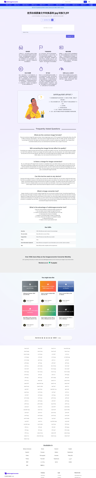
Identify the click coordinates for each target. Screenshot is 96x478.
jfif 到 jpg (26, 377)
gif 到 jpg (40, 362)
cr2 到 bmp (40, 354)
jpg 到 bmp (40, 389)
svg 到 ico (40, 421)
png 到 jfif (53, 406)
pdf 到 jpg (67, 400)
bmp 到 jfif (40, 348)
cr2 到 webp (26, 360)
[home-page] (11, 2)
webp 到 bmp (40, 432)
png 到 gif (27, 406)
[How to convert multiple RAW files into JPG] (48, 286)
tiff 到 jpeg (67, 427)
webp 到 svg (26, 438)
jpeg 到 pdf (67, 383)
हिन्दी (27, 462)
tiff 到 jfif (53, 427)
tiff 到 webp (67, 430)
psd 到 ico (40, 412)
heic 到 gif (67, 365)
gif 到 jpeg (27, 362)
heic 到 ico (40, 368)
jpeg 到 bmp (67, 380)
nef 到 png (40, 397)
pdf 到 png (26, 403)
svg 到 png (53, 424)
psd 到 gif (27, 412)
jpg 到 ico (67, 386)
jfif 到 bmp (27, 374)
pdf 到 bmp (53, 397)
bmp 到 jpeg (26, 351)
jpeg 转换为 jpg (40, 383)
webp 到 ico (26, 435)
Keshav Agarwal (29, 300)
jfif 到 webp (53, 377)
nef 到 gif (53, 392)
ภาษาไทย (42, 462)
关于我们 (59, 475)
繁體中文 (42, 465)
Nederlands (70, 452)
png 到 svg (40, 409)
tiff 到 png (40, 430)
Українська (56, 458)
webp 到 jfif (53, 432)
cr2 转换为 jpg (67, 357)
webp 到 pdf (67, 435)
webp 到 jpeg (67, 432)
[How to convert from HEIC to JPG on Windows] (66, 310)
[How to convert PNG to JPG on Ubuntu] (66, 286)
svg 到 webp (40, 424)
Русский (42, 458)
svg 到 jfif (26, 421)
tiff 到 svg (27, 432)
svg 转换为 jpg (26, 424)
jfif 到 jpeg (67, 374)
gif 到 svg (27, 365)
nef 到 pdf (67, 395)
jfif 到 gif (40, 374)
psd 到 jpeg (40, 415)
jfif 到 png (40, 377)
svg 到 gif (53, 418)
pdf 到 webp (40, 403)
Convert (70, 36)
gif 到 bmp (40, 360)
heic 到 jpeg (53, 368)
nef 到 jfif (26, 395)
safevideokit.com (78, 475)
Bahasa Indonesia (27, 449)
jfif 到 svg (26, 380)
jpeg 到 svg (53, 383)
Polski (27, 455)
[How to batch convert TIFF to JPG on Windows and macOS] (48, 310)
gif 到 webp (40, 365)
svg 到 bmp (67, 418)
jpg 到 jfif (26, 389)
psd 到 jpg (27, 415)
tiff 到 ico (26, 427)
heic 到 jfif (27, 368)
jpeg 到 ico (53, 380)
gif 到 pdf (53, 362)
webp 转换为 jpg (40, 435)
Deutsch (56, 449)
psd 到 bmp (53, 412)
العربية (70, 458)
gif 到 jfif (67, 360)
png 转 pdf (53, 409)
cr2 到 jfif (53, 354)
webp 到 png (53, 435)
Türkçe (27, 458)
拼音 (27, 465)
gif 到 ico (53, 360)
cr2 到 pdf (40, 357)
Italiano (56, 452)
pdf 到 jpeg (40, 400)
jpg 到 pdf (67, 389)
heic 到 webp (67, 371)
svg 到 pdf (67, 421)
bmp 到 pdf (53, 351)
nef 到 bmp (40, 392)
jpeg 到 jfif (27, 383)
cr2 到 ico (67, 354)
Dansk (42, 449)
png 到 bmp (53, 403)
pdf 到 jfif (53, 400)
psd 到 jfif (67, 412)
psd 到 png (53, 415)
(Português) (42, 455)
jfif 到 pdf (67, 377)
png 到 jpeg (67, 406)
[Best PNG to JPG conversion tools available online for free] (30, 310)
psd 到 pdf (67, 415)
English (70, 449)
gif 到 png (67, 362)
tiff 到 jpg (26, 430)
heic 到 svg (53, 371)
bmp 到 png (40, 351)
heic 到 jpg (26, 371)
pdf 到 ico (27, 400)
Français (42, 452)
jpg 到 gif (53, 386)
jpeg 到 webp (40, 386)
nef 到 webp (26, 397)
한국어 (56, 462)
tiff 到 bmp (67, 424)
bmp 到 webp (26, 354)
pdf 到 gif (67, 397)
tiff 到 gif (40, 427)
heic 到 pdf (67, 368)
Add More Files (47, 20)
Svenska (56, 455)
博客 (89, 1)
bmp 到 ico (53, 348)
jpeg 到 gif (40, 380)
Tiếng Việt (70, 455)
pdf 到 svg (67, 403)
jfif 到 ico (53, 374)
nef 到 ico (67, 392)
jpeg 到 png (26, 386)
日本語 (70, 462)
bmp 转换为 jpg (67, 348)
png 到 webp (67, 409)
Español (27, 452)
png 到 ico (40, 406)
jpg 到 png (27, 392)
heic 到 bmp (53, 365)
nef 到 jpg (53, 395)
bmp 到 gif (27, 348)
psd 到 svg (40, 418)
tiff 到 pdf (53, 430)
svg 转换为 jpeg (53, 421)
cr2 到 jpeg (26, 357)
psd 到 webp (26, 418)
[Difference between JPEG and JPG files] (30, 286)
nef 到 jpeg (40, 395)
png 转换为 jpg (26, 409)
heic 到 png (40, 371)
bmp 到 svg (67, 351)
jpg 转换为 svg (53, 389)
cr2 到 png (53, 357)
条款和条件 (43, 475)
